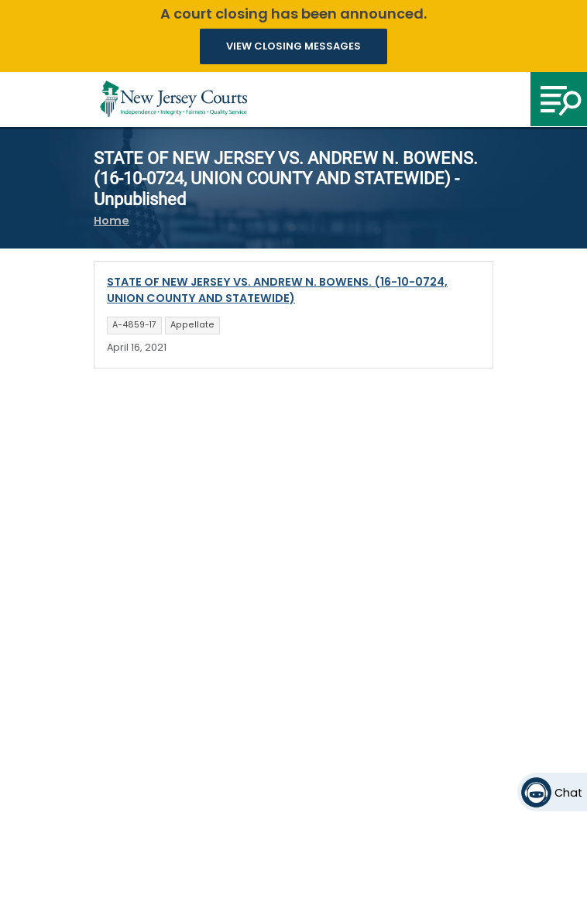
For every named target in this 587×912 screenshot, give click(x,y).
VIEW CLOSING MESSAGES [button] (293, 46)
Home (111, 220)
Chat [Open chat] (568, 793)
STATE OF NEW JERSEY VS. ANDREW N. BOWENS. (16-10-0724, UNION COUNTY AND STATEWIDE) (277, 290)
